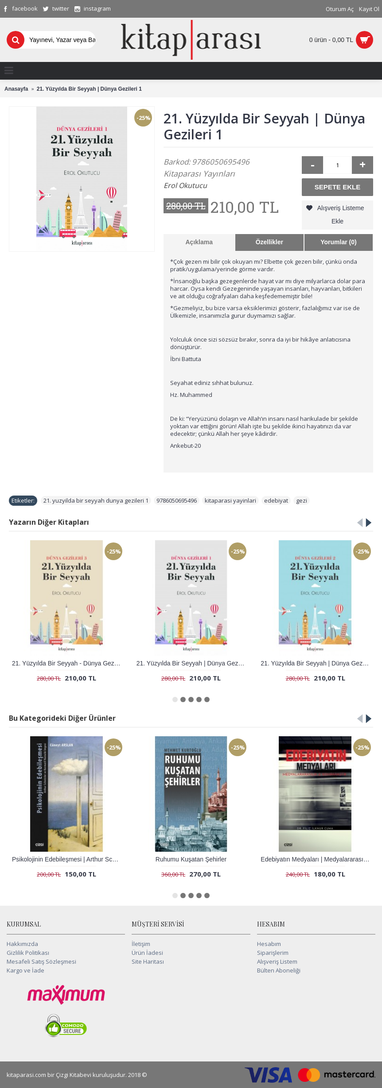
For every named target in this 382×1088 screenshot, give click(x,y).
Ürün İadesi (147, 953)
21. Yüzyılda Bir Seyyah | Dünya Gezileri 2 (317, 663)
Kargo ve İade (25, 970)
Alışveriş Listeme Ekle (340, 214)
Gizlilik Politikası (28, 953)
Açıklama (199, 242)
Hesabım (269, 944)
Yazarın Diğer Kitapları (49, 522)
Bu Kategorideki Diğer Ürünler (62, 718)
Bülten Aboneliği (278, 970)
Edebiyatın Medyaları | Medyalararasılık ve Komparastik (317, 859)
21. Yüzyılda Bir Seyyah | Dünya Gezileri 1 (192, 663)
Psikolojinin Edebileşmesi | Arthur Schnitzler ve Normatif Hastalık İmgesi (68, 859)
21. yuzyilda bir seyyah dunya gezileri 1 (95, 500)
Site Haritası (148, 961)
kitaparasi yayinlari (230, 500)
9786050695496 (176, 500)
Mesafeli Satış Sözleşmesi (41, 961)
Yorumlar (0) (338, 242)
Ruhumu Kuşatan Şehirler (191, 859)
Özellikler (269, 242)
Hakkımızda (22, 944)
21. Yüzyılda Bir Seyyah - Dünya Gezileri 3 (68, 663)
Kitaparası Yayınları (199, 173)
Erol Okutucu (185, 185)
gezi (301, 500)
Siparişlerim (272, 953)
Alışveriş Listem (277, 961)
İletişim (141, 944)
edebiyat (276, 500)
